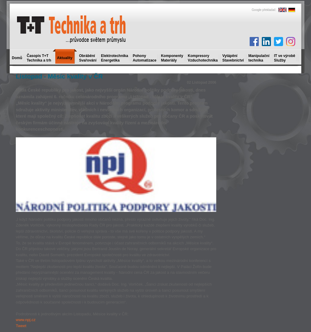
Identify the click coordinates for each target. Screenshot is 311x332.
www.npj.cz (26, 319)
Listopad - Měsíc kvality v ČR (59, 76)
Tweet (21, 326)
